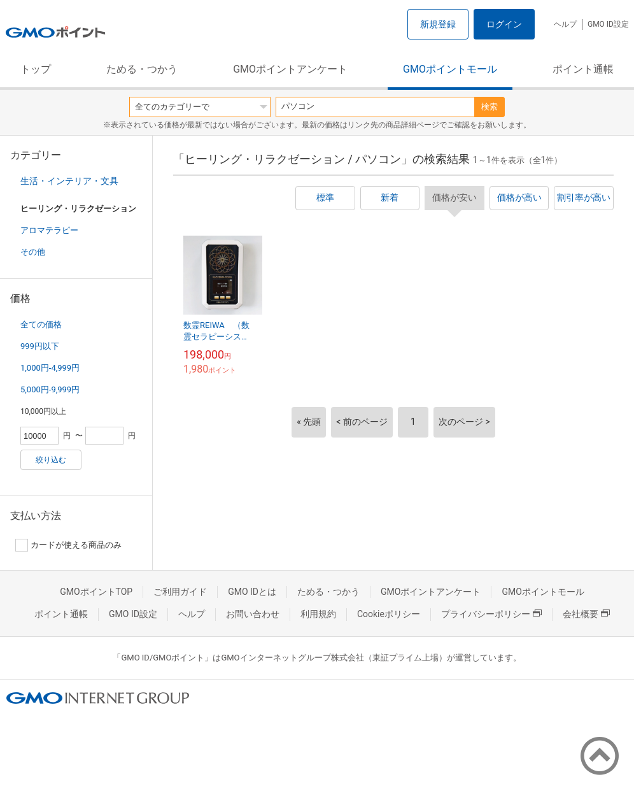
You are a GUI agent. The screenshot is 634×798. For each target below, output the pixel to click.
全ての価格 (41, 324)
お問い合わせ (252, 614)
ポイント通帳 (583, 69)
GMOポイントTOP (96, 592)
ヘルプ (565, 24)
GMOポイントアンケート (290, 69)
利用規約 (318, 614)
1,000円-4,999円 (50, 368)
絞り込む (51, 459)
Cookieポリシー (388, 614)
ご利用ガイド (180, 592)
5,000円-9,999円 (50, 389)
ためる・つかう (142, 69)
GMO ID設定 (608, 24)
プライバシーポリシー (491, 614)
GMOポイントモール (450, 69)
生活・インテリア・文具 (69, 181)
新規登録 (438, 24)
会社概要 (586, 614)
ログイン (504, 24)
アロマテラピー (49, 230)
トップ (35, 69)
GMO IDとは (252, 592)
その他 (32, 252)
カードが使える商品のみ (68, 545)
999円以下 (39, 346)
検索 (489, 106)
